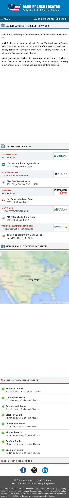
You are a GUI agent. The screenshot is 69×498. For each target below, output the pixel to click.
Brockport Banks (14, 450)
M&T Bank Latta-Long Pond (21, 217)
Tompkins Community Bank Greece (25, 235)
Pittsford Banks (14, 432)
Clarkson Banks (14, 415)
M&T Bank (7, 208)
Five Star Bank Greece (18, 181)
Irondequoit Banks (15, 397)
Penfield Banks (13, 441)
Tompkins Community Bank (17, 226)
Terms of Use (31, 484)
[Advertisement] (34, 106)
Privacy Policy (43, 484)
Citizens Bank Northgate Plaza (23, 163)
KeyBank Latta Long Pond (20, 199)
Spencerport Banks (16, 406)
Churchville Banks (15, 423)
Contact (52, 484)
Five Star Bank (9, 172)
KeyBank (6, 190)
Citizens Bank (9, 154)
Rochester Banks (14, 388)
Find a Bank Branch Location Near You (34, 480)
